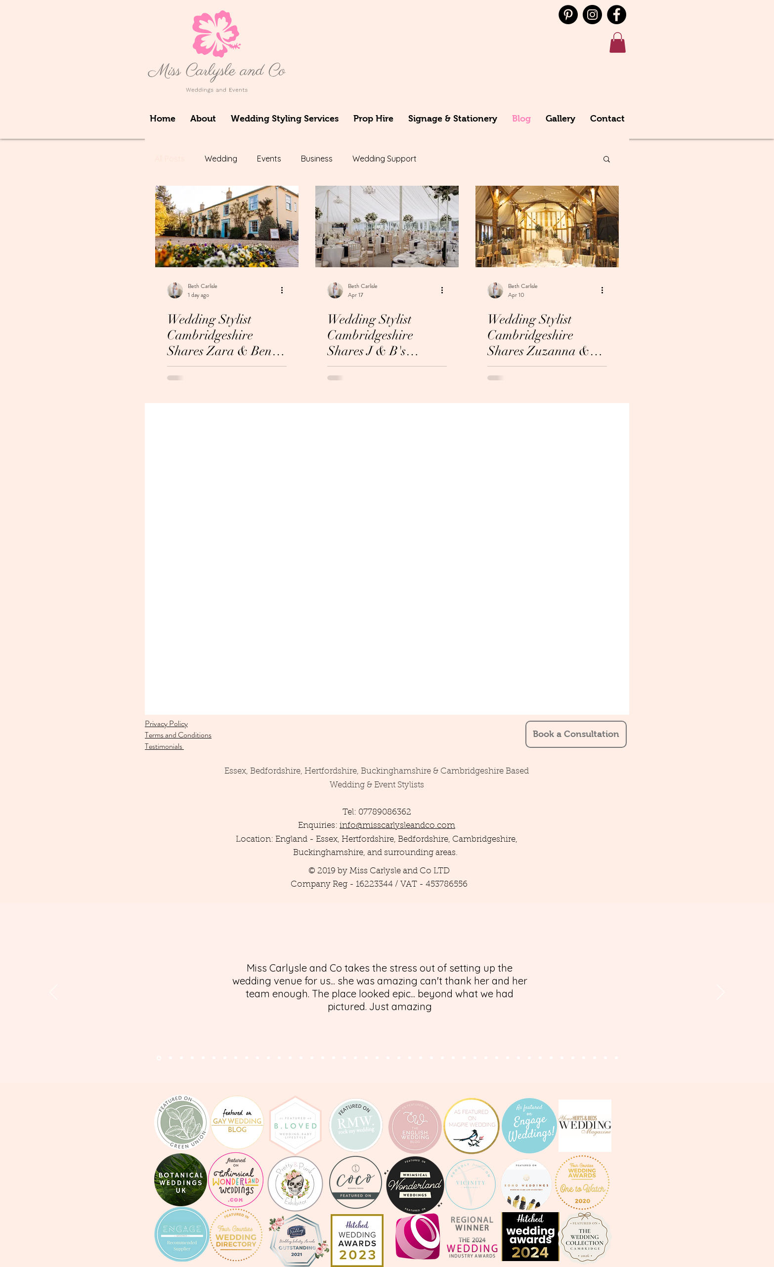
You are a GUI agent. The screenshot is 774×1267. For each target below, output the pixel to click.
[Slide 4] (192, 1058)
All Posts (170, 158)
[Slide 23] (398, 1058)
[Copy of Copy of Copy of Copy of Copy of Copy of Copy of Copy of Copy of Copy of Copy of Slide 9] (605, 1058)
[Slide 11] (268, 1058)
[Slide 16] (322, 1058)
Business (317, 158)
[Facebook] (616, 14)
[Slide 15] (311, 1058)
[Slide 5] (214, 1058)
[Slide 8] (235, 1058)
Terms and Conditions (178, 734)
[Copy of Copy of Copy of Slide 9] (518, 1058)
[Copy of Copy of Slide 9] (507, 1058)
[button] (617, 42)
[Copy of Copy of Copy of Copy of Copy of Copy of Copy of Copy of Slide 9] (572, 1058)
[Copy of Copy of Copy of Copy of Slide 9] (529, 1058)
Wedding (221, 158)
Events (269, 158)
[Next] (721, 992)
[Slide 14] (301, 1058)
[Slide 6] (224, 1058)
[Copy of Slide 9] (496, 1058)
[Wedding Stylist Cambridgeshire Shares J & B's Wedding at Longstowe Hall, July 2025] (387, 226)
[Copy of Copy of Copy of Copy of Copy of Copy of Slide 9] (551, 1058)
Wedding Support (384, 158)
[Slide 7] (203, 1058)
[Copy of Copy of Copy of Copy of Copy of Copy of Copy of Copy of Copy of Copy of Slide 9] (594, 1058)
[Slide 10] (257, 1058)
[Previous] (53, 992)
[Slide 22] (388, 1058)
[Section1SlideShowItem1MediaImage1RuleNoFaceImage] (159, 1058)
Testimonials (164, 746)
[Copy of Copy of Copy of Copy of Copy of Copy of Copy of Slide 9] (561, 1058)
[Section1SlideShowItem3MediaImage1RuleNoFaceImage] (181, 1058)
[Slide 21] (377, 1058)
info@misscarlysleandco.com (397, 825)
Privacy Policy (166, 723)
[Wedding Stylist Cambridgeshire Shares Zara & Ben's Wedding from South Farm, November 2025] (227, 226)
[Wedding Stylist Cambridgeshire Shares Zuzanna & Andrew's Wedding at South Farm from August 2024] (547, 226)
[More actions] (285, 290)
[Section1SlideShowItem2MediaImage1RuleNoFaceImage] (170, 1058)
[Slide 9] (246, 1058)
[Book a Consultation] (576, 734)
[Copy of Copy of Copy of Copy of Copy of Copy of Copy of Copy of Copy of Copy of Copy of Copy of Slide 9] (616, 1058)
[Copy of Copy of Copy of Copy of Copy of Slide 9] (540, 1058)
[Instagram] (592, 14)
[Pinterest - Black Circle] (568, 14)
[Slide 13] (290, 1058)
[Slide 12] (279, 1058)
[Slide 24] (409, 1058)
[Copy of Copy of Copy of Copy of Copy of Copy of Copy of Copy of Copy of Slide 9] (583, 1058)
